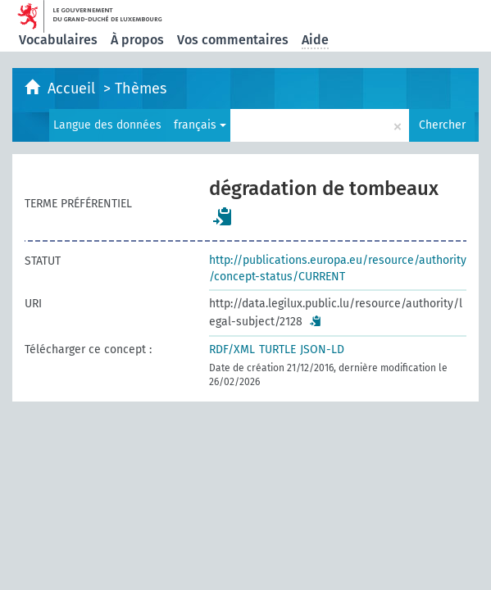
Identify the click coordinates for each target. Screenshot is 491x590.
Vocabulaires (58, 40)
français (200, 125)
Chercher (442, 125)
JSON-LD (322, 349)
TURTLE (277, 349)
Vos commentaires (233, 40)
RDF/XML (232, 349)
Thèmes (140, 88)
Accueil (73, 88)
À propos (137, 40)
